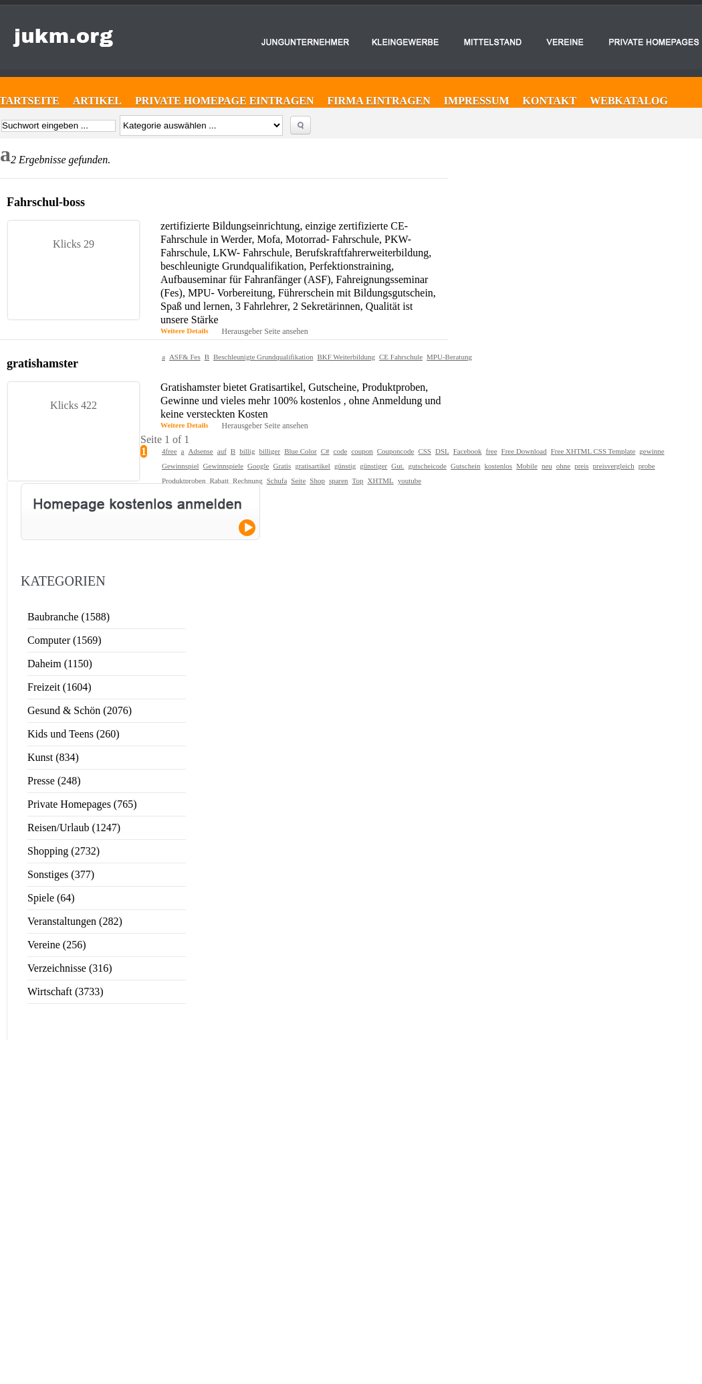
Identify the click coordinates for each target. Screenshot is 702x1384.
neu (547, 466)
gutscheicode (427, 466)
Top (358, 481)
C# (325, 451)
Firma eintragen (379, 100)
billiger (269, 451)
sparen (338, 481)
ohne (563, 466)
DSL (442, 451)
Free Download (524, 451)
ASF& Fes (185, 357)
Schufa (277, 481)
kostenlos (499, 466)
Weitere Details (184, 331)
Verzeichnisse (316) (69, 968)
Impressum (476, 100)
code (341, 451)
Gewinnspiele (223, 466)
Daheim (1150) (59, 663)
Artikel (97, 100)
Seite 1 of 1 (164, 439)
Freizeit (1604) (59, 687)
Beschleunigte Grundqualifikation (263, 357)
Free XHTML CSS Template (593, 451)
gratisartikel (312, 466)
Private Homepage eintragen (224, 100)
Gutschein (466, 466)
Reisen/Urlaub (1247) (73, 827)
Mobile (527, 466)
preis (581, 466)
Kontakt (550, 100)
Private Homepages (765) (82, 804)
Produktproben (183, 481)
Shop (317, 481)
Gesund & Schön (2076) (79, 710)
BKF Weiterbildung (346, 357)
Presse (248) (54, 780)
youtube (409, 481)
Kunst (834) (53, 757)
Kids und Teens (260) (73, 734)
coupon (361, 451)
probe (646, 466)
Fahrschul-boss (46, 202)
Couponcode (396, 451)
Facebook (467, 451)
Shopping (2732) (63, 851)
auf (222, 451)
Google (258, 466)
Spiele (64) (51, 897)
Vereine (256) (56, 944)
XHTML (381, 481)
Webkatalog (629, 100)
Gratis (282, 466)
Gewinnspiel (180, 466)
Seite (298, 481)
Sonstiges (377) (60, 874)
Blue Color (300, 451)
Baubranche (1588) (68, 616)
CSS (424, 451)
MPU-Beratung (449, 357)
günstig (345, 466)
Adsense (200, 451)
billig (247, 451)
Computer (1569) (64, 640)
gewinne (651, 451)
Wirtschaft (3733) (65, 991)
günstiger (373, 466)
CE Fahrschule (401, 357)
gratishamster (42, 363)
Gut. (397, 466)
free (491, 451)
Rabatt (219, 481)
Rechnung (248, 481)
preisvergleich (613, 466)
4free (169, 451)
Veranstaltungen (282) (74, 921)
